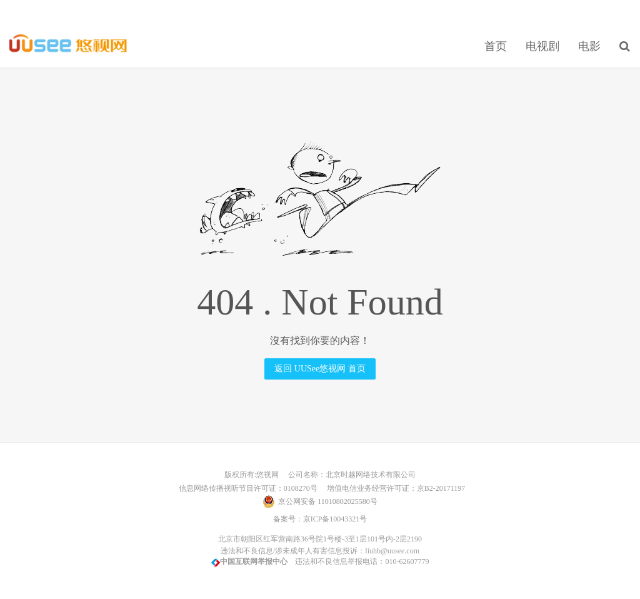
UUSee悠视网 (68, 44)
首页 (495, 46)
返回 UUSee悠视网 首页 (319, 368)
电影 (589, 46)
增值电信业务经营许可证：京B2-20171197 (392, 488)
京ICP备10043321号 (335, 519)
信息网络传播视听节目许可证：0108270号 (246, 488)
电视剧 (542, 46)
